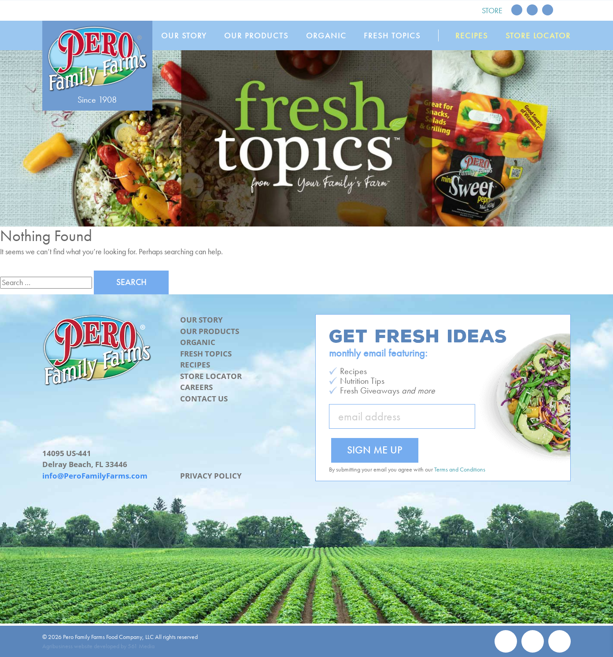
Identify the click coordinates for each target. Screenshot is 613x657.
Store (492, 10)
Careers (196, 387)
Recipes (472, 35)
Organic (326, 35)
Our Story (184, 35)
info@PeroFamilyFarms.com (95, 476)
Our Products (257, 35)
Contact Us (204, 398)
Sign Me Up (375, 450)
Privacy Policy (211, 476)
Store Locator (538, 35)
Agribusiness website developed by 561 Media (98, 646)
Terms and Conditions (459, 469)
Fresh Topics (392, 35)
